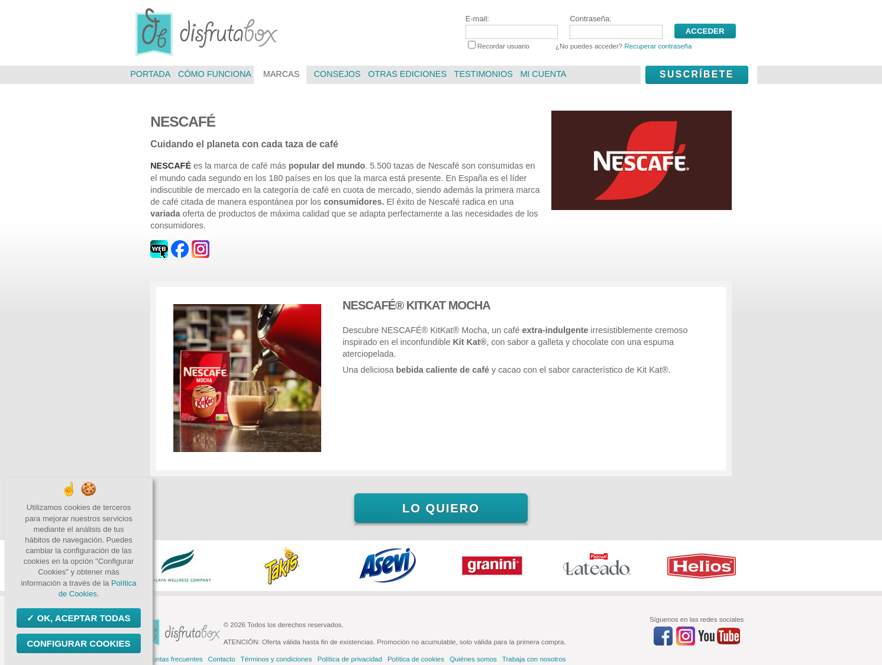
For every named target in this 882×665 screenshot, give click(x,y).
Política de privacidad (349, 659)
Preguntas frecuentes (170, 659)
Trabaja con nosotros (534, 659)
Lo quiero (441, 508)
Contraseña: (616, 26)
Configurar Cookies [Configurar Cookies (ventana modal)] (78, 643)
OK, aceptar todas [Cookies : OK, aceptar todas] (82, 618)
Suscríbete (697, 74)
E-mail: (512, 26)
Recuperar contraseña (658, 46)
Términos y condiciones (276, 659)
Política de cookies (415, 659)
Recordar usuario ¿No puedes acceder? (580, 46)
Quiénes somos (473, 659)
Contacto (221, 659)
